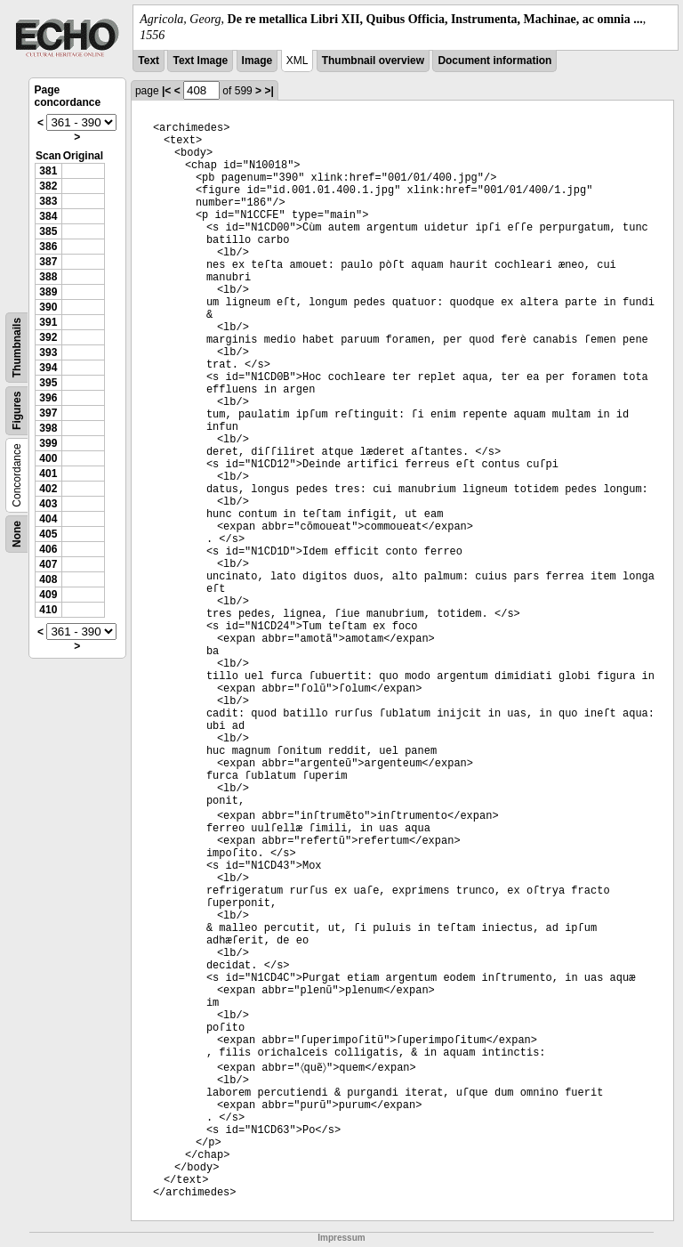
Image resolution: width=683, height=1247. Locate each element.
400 (48, 458)
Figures (17, 411)
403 (48, 504)
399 (48, 443)
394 (48, 367)
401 (48, 473)
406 (48, 549)
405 (48, 534)
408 (48, 579)
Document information (494, 60)
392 (48, 337)
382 (48, 186)
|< (166, 91)
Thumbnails (17, 347)
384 (48, 216)
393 (48, 352)
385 (48, 231)
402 (48, 488)
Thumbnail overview (373, 60)
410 (48, 609)
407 (48, 564)
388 (48, 277)
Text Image (200, 60)
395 (48, 383)
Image (257, 60)
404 (48, 519)
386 (48, 246)
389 (48, 292)
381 (48, 171)
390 (48, 307)
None (17, 534)
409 (48, 594)
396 (48, 398)
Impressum (341, 1238)
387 (48, 261)
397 (48, 413)
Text (148, 60)
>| (268, 91)
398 (48, 428)
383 (48, 201)
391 (48, 322)
